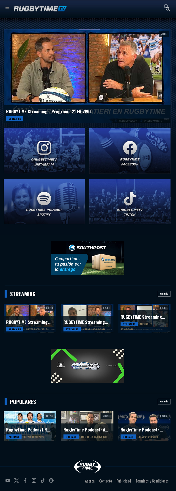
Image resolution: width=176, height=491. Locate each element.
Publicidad (123, 481)
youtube (8, 482)
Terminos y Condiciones (152, 481)
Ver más (164, 293)
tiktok (43, 482)
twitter (17, 482)
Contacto (105, 481)
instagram (35, 482)
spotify (52, 482)
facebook (26, 482)
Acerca (90, 481)
